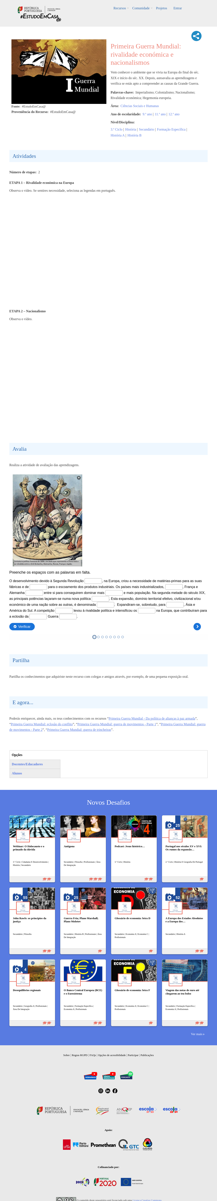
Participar (133, 1055)
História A (118, 135)
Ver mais (196, 1034)
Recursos (120, 8)
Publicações (147, 1055)
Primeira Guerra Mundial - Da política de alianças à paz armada (152, 718)
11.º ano (160, 114)
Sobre (66, 1055)
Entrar (177, 8)
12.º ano (173, 114)
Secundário (146, 129)
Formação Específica (171, 129)
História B (134, 135)
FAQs (93, 1055)
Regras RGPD (80, 1055)
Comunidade (141, 8)
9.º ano (147, 114)
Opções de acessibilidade (112, 1055)
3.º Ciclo (116, 129)
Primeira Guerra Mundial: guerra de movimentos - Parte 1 (116, 724)
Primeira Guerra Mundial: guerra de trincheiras (79, 729)
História (130, 129)
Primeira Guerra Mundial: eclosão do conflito (42, 724)
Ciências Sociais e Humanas (140, 106)
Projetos (161, 8)
